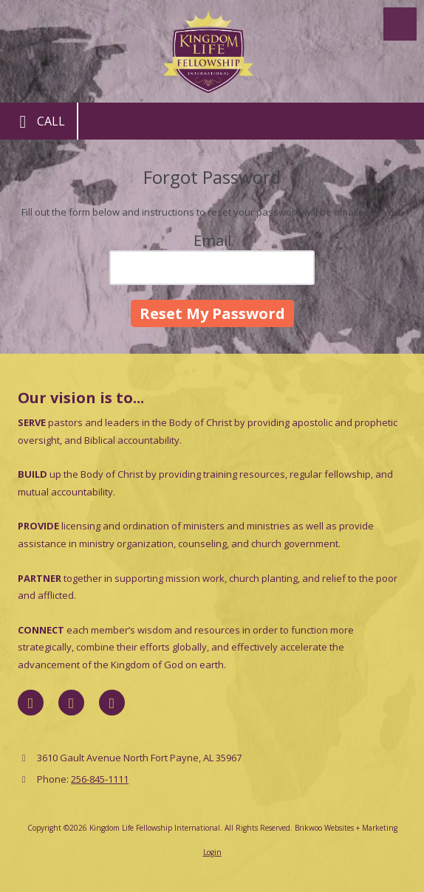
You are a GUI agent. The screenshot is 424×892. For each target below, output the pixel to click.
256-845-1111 (100, 779)
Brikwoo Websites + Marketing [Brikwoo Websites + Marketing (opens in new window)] (346, 828)
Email (212, 240)
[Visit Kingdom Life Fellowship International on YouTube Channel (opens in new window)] (112, 703)
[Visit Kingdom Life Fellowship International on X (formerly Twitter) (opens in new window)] (71, 703)
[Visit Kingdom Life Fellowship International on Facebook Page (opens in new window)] (31, 703)
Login (212, 852)
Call (38, 122)
